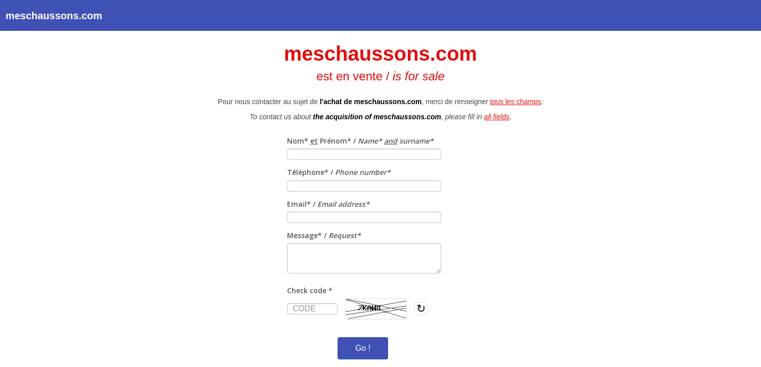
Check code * (309, 290)
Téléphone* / (339, 172)
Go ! (362, 348)
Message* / (324, 235)
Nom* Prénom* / (360, 141)
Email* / (328, 204)
